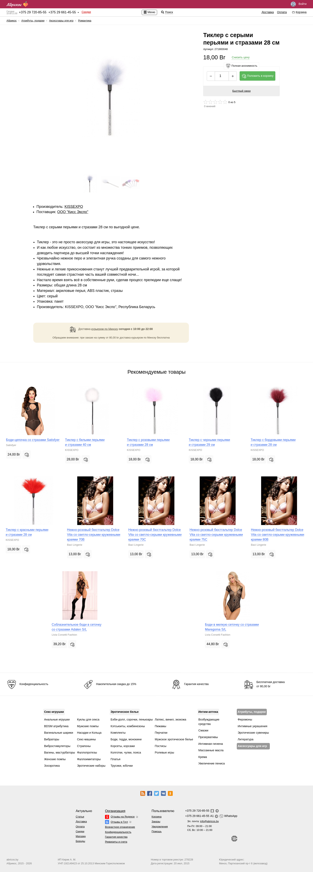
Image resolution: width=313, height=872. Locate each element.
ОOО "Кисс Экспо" (72, 212)
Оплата (282, 12)
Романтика (84, 20)
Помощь (157, 831)
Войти (299, 4)
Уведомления (160, 826)
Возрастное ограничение (120, 826)
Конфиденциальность (118, 832)
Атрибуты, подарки (32, 20)
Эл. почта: (203, 821)
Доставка (268, 12)
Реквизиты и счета (116, 841)
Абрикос (11, 20)
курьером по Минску (104, 328)
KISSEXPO (73, 207)
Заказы (156, 821)
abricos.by (12, 859)
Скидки (86, 12)
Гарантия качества (116, 836)
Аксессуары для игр (61, 20)
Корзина (157, 816)
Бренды (80, 841)
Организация (115, 811)
